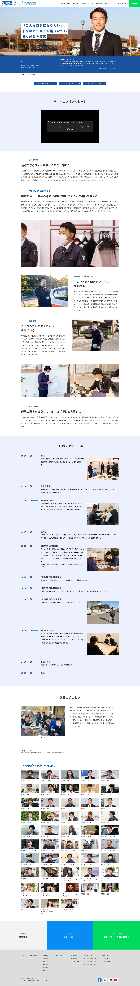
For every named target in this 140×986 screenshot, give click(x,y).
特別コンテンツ (110, 3)
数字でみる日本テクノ (91, 964)
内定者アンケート (89, 956)
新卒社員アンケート (90, 959)
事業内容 (45, 956)
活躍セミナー (47, 970)
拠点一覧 (45, 962)
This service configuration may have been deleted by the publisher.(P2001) (70, 128)
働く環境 (45, 967)
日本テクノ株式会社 (27, 979)
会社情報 (76, 3)
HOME (23, 75)
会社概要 (45, 959)
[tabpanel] (43, 721)
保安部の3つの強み (90, 962)
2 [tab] (45, 738)
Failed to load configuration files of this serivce (66, 122)
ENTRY (134, 3)
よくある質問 (75, 962)
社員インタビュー (87, 3)
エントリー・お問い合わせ (106, 960)
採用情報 (99, 3)
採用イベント (122, 3)
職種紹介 (74, 959)
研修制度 (45, 964)
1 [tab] (42, 738)
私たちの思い (65, 3)
